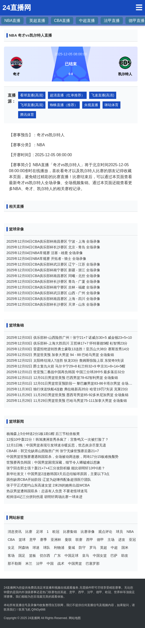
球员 (119, 532)
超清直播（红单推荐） (67, 95)
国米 (124, 548)
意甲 (32, 540)
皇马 (85, 556)
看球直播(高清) (31, 95)
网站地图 (75, 618)
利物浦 (59, 548)
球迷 (36, 548)
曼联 (68, 540)
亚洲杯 (56, 540)
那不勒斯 (15, 563)
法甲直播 (112, 20)
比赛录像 (88, 532)
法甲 (39, 563)
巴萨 (113, 556)
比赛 (28, 532)
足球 (39, 532)
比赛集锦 (70, 532)
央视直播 (91, 105)
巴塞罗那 (93, 563)
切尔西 (45, 556)
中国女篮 (100, 556)
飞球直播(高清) (31, 105)
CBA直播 (62, 20)
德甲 (100, 540)
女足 (11, 548)
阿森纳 (23, 548)
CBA (11, 540)
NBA (130, 532)
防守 (82, 548)
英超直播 (37, 20)
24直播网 (34, 618)
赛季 (43, 540)
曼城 (71, 548)
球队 (46, 548)
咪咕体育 (111, 105)
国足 (21, 556)
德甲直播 (137, 20)
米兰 (28, 563)
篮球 (22, 540)
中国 (50, 563)
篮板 (32, 556)
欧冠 (55, 532)
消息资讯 (15, 532)
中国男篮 (75, 563)
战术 (60, 563)
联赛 (78, 540)
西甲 (89, 540)
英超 (103, 548)
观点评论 (105, 532)
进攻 (121, 540)
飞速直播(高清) (102, 95)
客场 (11, 556)
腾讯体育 (27, 115)
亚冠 (132, 540)
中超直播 (87, 20)
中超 (114, 548)
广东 (57, 556)
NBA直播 (12, 20)
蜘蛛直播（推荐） (64, 105)
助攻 (124, 556)
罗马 (92, 548)
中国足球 (71, 556)
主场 (111, 540)
